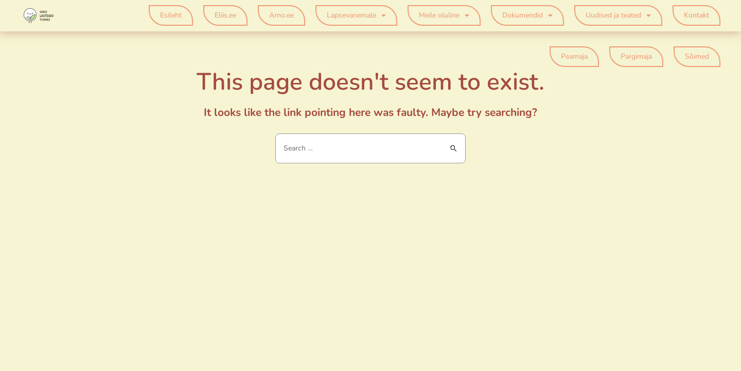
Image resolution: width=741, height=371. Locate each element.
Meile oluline (444, 15)
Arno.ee (281, 15)
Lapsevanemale (356, 15)
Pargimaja (636, 56)
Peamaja (574, 56)
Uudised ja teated (618, 15)
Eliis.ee (225, 15)
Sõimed (697, 56)
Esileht (171, 15)
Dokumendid (527, 15)
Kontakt (696, 15)
